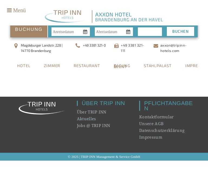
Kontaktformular (156, 116)
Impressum (150, 137)
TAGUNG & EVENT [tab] (122, 66)
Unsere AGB (151, 123)
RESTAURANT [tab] (87, 65)
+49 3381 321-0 (94, 45)
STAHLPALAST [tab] (158, 65)
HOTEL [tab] (23, 65)
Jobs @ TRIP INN (93, 125)
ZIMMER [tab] (52, 65)
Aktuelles (86, 118)
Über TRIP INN (91, 112)
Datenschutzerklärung (161, 130)
